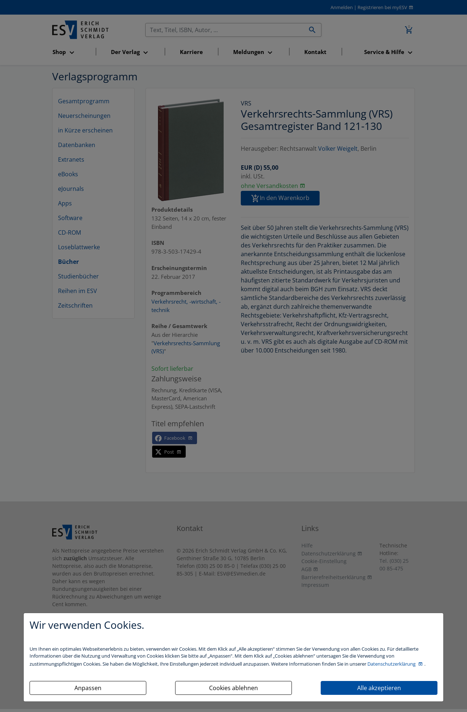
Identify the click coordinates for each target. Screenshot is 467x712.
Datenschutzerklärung (392, 664)
